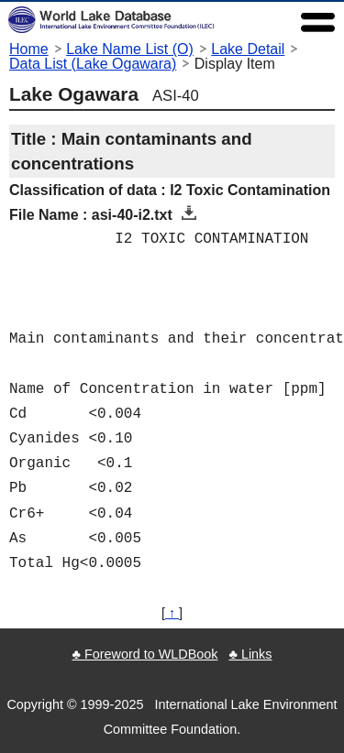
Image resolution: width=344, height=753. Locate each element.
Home (29, 49)
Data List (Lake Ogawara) (92, 63)
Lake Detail (247, 49)
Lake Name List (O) (130, 49)
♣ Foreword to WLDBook (144, 654)
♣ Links (250, 654)
